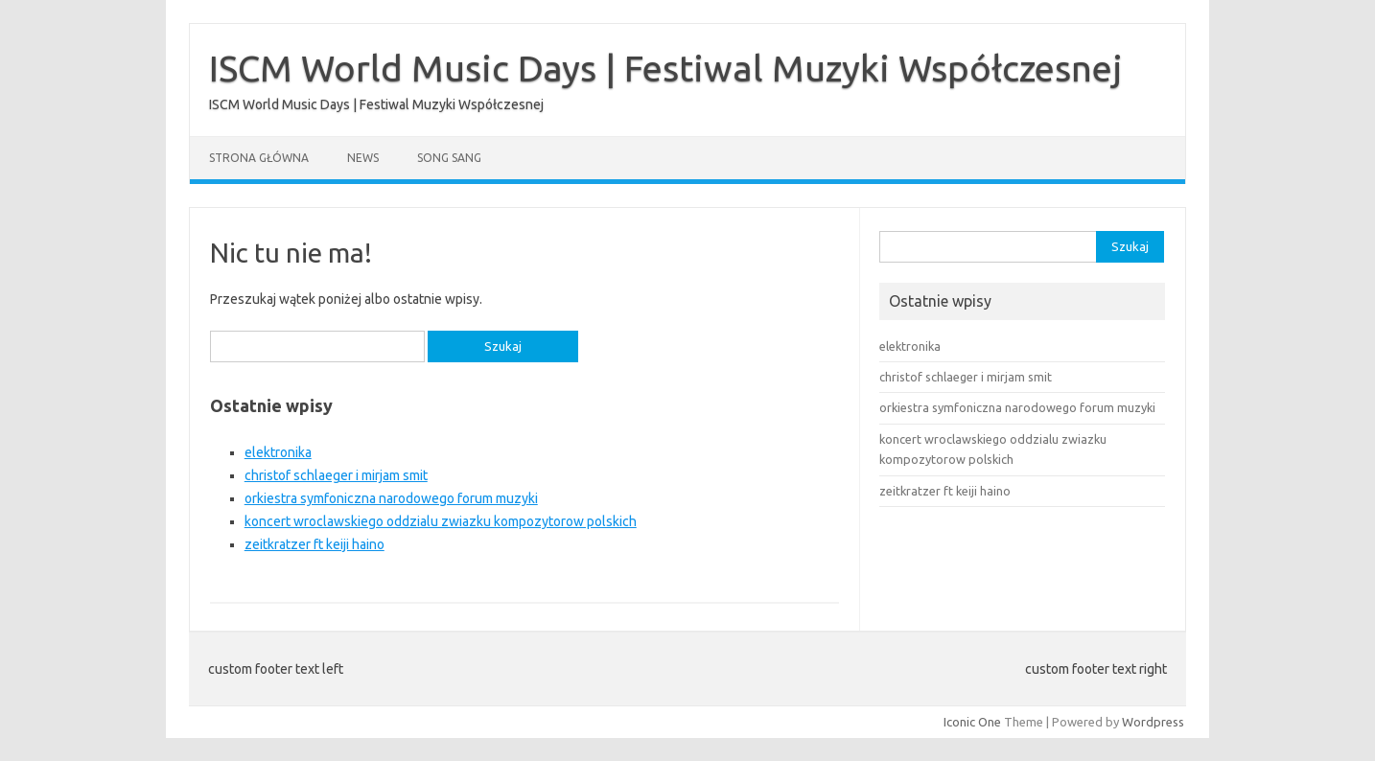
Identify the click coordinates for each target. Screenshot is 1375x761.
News (363, 157)
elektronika (278, 452)
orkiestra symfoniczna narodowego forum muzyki (391, 498)
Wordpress (1153, 721)
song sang (449, 157)
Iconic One (972, 721)
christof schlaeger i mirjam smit (336, 475)
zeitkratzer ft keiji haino (315, 544)
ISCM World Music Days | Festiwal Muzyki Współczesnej (666, 68)
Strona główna (259, 157)
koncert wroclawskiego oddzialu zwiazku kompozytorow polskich (441, 521)
